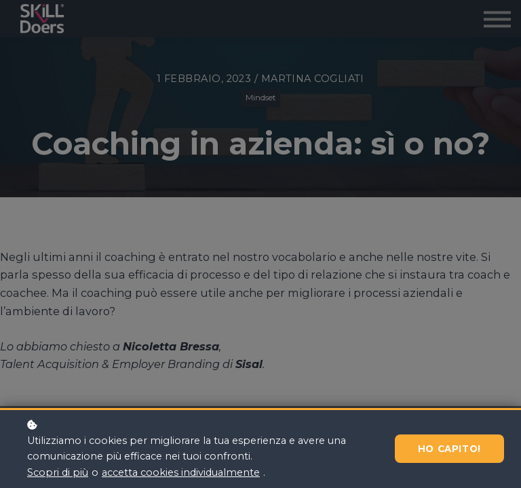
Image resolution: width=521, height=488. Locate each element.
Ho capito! (449, 448)
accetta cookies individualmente (181, 472)
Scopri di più (57, 472)
